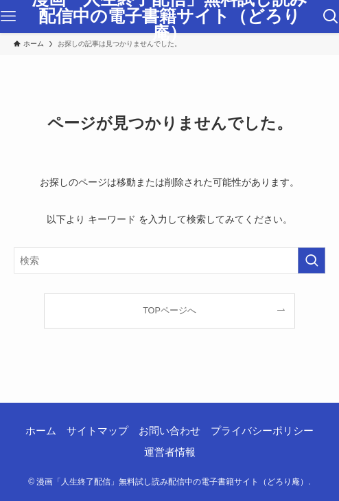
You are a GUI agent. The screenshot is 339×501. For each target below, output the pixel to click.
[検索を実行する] (311, 260)
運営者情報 (170, 452)
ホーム (40, 430)
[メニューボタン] (8, 16)
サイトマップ (97, 430)
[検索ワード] (170, 260)
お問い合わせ (169, 430)
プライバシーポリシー (262, 430)
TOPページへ (169, 310)
